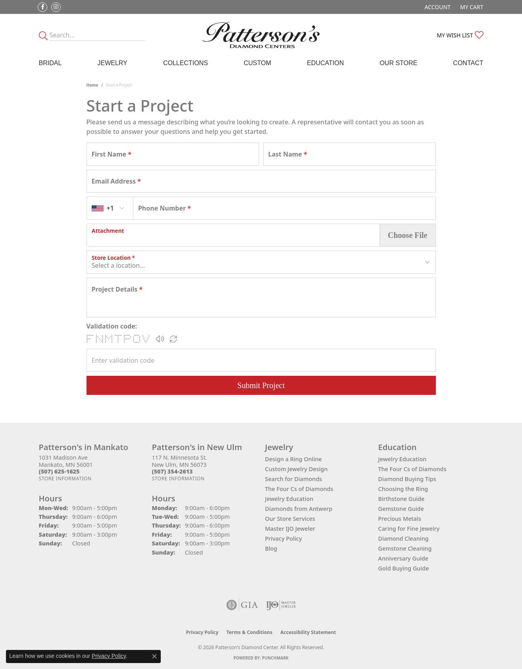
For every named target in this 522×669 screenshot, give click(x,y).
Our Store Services (290, 518)
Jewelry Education (289, 499)
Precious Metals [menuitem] (399, 518)
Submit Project (261, 385)
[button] (437, 7)
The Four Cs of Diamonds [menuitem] (412, 469)
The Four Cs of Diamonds (299, 489)
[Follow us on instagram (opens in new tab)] (56, 7)
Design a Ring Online (293, 459)
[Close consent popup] (154, 656)
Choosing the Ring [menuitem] (403, 489)
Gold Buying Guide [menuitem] (403, 568)
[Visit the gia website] (242, 605)
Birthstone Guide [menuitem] (401, 499)
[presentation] (233, 235)
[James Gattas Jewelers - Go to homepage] (261, 35)
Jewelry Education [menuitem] (402, 459)
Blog (271, 548)
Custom (257, 63)
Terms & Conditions (249, 632)
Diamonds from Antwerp (299, 508)
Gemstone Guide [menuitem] (401, 508)
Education (325, 63)
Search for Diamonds (293, 479)
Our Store (398, 63)
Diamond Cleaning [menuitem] (403, 538)
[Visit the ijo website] (281, 605)
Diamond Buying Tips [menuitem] (407, 479)
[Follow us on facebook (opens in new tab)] (42, 7)
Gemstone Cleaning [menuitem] (405, 548)
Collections (185, 63)
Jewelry (112, 63)
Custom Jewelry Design (296, 469)
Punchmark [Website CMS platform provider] (275, 658)
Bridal (50, 63)
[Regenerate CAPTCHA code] (173, 339)
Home (92, 85)
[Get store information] (65, 478)
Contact (468, 63)
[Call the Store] (59, 471)
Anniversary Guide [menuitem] (403, 558)
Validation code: (112, 326)
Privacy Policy (283, 538)
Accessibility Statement (308, 632)
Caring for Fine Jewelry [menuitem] (409, 528)
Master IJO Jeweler (290, 528)
